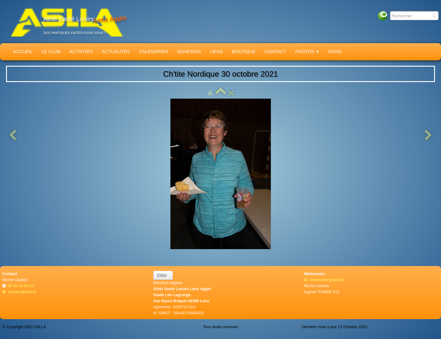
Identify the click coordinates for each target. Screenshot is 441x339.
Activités (81, 51)
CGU (163, 275)
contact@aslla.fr (19, 292)
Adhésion (189, 51)
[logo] (66, 21)
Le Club (51, 51)
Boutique (243, 51)
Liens (216, 51)
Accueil (23, 51)
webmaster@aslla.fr (324, 279)
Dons (334, 51)
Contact (275, 51)
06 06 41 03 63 (21, 286)
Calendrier (153, 51)
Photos (307, 51)
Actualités (116, 51)
